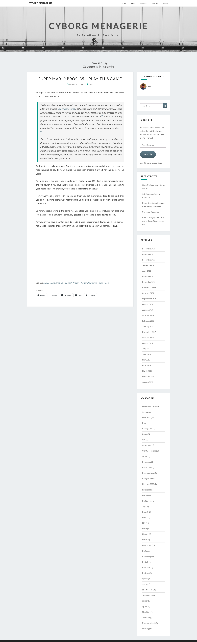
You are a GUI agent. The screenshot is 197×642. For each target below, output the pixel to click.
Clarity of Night (149, 451)
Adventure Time (149, 406)
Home (124, 3)
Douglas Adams (148, 478)
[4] (41, 131)
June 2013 (146, 354)
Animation (146, 412)
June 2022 (146, 271)
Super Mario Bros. (66, 108)
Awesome (146, 417)
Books (145, 434)
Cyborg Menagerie (40, 3)
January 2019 (147, 310)
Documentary (148, 473)
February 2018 (148, 321)
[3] (102, 116)
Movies (145, 534)
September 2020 (149, 298)
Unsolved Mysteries (150, 212)
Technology (147, 617)
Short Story (147, 589)
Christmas (146, 445)
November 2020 (149, 287)
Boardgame (147, 428)
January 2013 (147, 382)
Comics (145, 456)
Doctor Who (147, 467)
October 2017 (148, 337)
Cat (143, 439)
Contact (155, 3)
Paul (91, 84)
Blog (144, 423)
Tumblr (165, 3)
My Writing (147, 545)
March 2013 (147, 371)
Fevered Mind (147, 489)
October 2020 (148, 293)
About (133, 3)
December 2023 (148, 254)
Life (143, 523)
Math (144, 528)
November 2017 (149, 332)
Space (144, 606)
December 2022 (148, 260)
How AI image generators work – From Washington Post (153, 220)
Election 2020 (148, 484)
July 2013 (146, 348)
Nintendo (146, 551)
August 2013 (147, 343)
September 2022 (149, 265)
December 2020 (148, 282)
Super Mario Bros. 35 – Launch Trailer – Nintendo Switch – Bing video (76, 282)
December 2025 (148, 248)
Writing (145, 628)
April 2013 (146, 365)
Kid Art (145, 512)
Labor (144, 517)
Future (145, 495)
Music (144, 539)
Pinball (145, 562)
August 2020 (147, 304)
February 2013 (148, 376)
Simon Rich (147, 595)
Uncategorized (148, 623)
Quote (145, 578)
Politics (145, 573)
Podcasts (146, 567)
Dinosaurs (146, 462)
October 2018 (148, 315)
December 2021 (148, 276)
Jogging (145, 506)
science (145, 584)
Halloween (147, 501)
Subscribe (144, 3)
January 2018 (147, 326)
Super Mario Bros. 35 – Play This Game (80, 78)
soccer (145, 601)
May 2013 (146, 359)
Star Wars (146, 612)
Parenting (146, 556)
